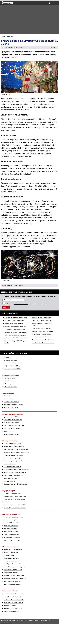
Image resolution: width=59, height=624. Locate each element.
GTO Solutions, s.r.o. (6, 623)
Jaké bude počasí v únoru (10, 360)
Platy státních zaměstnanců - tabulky (13, 404)
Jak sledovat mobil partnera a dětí (12, 443)
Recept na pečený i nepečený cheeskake (14, 499)
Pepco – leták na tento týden (11, 531)
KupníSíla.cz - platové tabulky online (41, 317)
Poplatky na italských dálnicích (11, 478)
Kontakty (12, 620)
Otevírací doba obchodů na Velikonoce (14, 517)
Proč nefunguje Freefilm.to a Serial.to (13, 602)
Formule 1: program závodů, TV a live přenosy (16, 484)
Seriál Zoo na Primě (9, 431)
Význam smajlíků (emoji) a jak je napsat (14, 458)
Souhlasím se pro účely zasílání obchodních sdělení (26, 304)
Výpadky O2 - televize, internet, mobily (13, 455)
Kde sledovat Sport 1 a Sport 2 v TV (13, 461)
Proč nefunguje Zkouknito (10, 605)
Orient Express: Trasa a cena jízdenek (13, 564)
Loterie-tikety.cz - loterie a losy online (41, 328)
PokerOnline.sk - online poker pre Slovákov (43, 343)
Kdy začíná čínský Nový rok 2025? (12, 363)
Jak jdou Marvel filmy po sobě (11, 422)
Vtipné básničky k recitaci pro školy (13, 584)
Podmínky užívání (21, 620)
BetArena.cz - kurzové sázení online (13, 323)
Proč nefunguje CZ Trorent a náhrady (13, 608)
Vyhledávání (50, 3)
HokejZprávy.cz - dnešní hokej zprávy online (15, 332)
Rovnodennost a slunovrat (10, 561)
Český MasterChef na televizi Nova (13, 419)
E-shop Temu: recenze (9, 378)
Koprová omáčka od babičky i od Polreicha (15, 505)
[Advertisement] (29, 19)
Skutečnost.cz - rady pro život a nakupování (15, 317)
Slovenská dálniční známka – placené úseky (15, 472)
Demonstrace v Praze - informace (12, 399)
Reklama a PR (4, 620)
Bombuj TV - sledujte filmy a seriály (13, 597)
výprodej (12, 247)
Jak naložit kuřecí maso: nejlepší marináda (15, 507)
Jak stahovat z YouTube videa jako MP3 (14, 600)
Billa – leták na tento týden (10, 528)
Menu (55, 3)
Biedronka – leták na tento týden (12, 537)
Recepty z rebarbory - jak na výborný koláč (15, 496)
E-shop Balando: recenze (10, 386)
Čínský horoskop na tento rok (11, 558)
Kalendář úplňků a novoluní (11, 552)
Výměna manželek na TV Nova (12, 417)
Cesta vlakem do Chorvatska (11, 572)
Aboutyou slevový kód (22, 156)
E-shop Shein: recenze (9, 381)
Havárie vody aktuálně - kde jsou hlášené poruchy (16, 452)
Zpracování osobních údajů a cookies (37, 620)
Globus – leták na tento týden (11, 534)
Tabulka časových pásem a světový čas (14, 446)
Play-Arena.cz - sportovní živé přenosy (42, 337)
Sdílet (53, 47)
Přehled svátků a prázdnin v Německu (13, 549)
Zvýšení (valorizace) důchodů (11, 401)
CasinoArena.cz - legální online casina (42, 320)
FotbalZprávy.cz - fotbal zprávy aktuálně (14, 329)
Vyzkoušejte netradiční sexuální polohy (14, 575)
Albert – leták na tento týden (11, 525)
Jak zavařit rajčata (8, 502)
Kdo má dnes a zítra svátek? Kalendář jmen (15, 578)
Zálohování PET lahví (9, 481)
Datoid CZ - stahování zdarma (11, 611)
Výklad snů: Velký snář (9, 555)
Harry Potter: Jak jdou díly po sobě (12, 428)
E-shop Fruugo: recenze (10, 384)
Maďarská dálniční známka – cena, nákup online (16, 469)
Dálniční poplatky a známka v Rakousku (14, 475)
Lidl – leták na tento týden (10, 520)
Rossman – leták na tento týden (12, 540)
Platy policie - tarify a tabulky (11, 407)
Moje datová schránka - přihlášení (12, 466)
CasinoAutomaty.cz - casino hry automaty (43, 331)
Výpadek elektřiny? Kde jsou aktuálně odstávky (16, 449)
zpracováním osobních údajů (20, 304)
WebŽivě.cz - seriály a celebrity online (14, 320)
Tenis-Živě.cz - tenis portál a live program (15, 335)
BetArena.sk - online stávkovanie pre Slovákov (16, 338)
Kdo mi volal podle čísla (10, 464)
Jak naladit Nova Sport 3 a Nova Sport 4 (14, 567)
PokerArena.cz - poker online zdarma (41, 334)
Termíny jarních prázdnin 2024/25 (12, 369)
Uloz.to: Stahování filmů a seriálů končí (14, 594)
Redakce (20, 47)
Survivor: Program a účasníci (11, 434)
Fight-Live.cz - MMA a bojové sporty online (15, 326)
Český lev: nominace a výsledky (12, 366)
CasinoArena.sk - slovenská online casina (43, 340)
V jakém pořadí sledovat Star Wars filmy (14, 425)
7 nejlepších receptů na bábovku (12, 493)
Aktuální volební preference (11, 396)
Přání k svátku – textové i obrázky (12, 581)
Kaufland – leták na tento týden (12, 523)
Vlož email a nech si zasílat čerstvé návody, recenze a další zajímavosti (29, 296)
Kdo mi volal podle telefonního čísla (13, 569)
